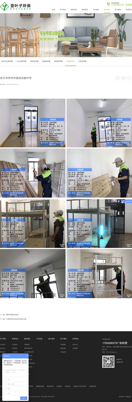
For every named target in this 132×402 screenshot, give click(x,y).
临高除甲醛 (50, 386)
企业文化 (2, 348)
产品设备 (96, 9)
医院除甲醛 (58, 61)
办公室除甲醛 (22, 61)
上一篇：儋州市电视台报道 (9, 315)
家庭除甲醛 (46, 61)
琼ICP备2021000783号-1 (48, 396)
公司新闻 (14, 352)
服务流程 (63, 348)
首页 (53, 9)
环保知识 (14, 348)
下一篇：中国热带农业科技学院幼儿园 (13, 319)
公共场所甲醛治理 (29, 363)
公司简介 (2, 344)
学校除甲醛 (70, 61)
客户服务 (118, 9)
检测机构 (59, 386)
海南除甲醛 (92, 386)
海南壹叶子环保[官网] (79, 386)
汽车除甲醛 (82, 61)
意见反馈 (63, 352)
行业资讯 (14, 344)
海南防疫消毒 (40, 386)
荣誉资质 (2, 352)
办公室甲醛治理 (28, 352)
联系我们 (129, 9)
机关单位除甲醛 (7, 61)
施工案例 (107, 9)
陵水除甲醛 (29, 386)
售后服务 (63, 344)
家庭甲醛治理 (28, 348)
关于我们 (63, 9)
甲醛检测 (26, 344)
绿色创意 (67, 386)
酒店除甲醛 (34, 61)
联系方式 (75, 344)
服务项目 (85, 9)
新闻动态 (74, 9)
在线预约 (75, 348)
